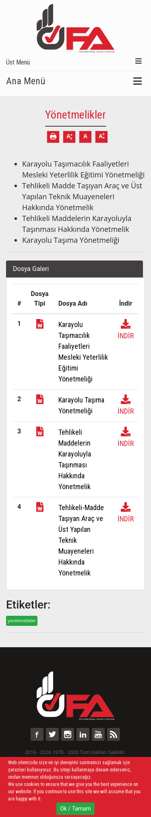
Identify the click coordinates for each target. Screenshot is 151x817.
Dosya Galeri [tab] (31, 269)
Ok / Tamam (75, 808)
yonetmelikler (22, 620)
